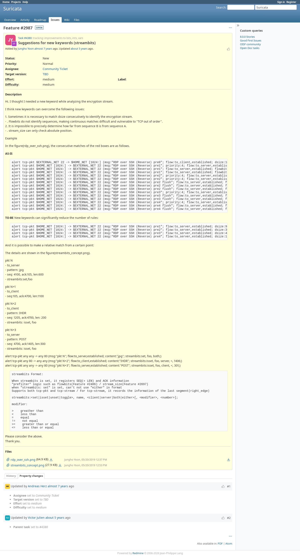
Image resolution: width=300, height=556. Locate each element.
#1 (229, 486)
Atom (228, 543)
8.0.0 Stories (247, 37)
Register (291, 2)
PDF (220, 543)
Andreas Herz (37, 486)
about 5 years (79, 48)
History (11, 476)
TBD (45, 74)
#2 (229, 518)
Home (6, 2)
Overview (10, 20)
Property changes (31, 476)
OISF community (250, 44)
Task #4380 (25, 38)
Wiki (66, 20)
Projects (16, 2)
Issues (55, 20)
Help (25, 2)
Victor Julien (36, 518)
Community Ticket (55, 69)
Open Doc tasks (249, 48)
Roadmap (40, 20)
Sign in (281, 2)
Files (76, 20)
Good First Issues (250, 40)
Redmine (138, 553)
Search (221, 7)
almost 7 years (43, 48)
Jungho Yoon (26, 48)
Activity (25, 20)
